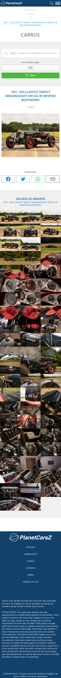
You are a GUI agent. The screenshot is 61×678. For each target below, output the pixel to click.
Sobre (30, 575)
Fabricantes (30, 554)
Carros (30, 14)
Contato (30, 568)
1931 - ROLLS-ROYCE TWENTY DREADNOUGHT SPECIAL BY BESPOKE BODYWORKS (30, 24)
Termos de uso (30, 581)
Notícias (30, 547)
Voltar (31, 107)
